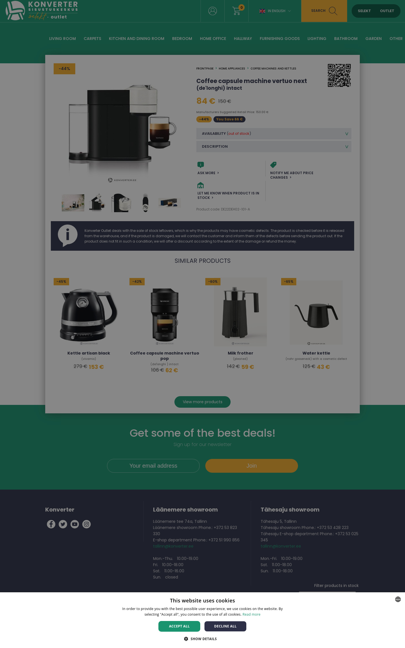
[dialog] (202, 324)
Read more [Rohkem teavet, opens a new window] (252, 614)
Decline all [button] (225, 626)
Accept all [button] (179, 626)
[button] (202, 638)
